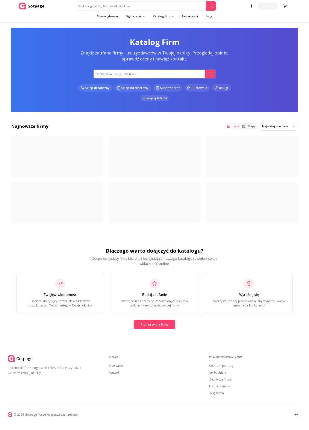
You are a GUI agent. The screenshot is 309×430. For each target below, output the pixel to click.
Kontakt (113, 372)
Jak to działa (217, 372)
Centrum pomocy (221, 366)
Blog (209, 16)
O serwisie (115, 366)
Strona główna (107, 16)
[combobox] (278, 126)
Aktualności (190, 16)
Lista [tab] (233, 126)
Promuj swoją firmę (154, 324)
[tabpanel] (154, 179)
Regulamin (216, 393)
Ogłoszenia (135, 16)
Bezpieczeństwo (220, 379)
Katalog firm (163, 16)
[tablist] (241, 126)
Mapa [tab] (249, 126)
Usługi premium (220, 386)
